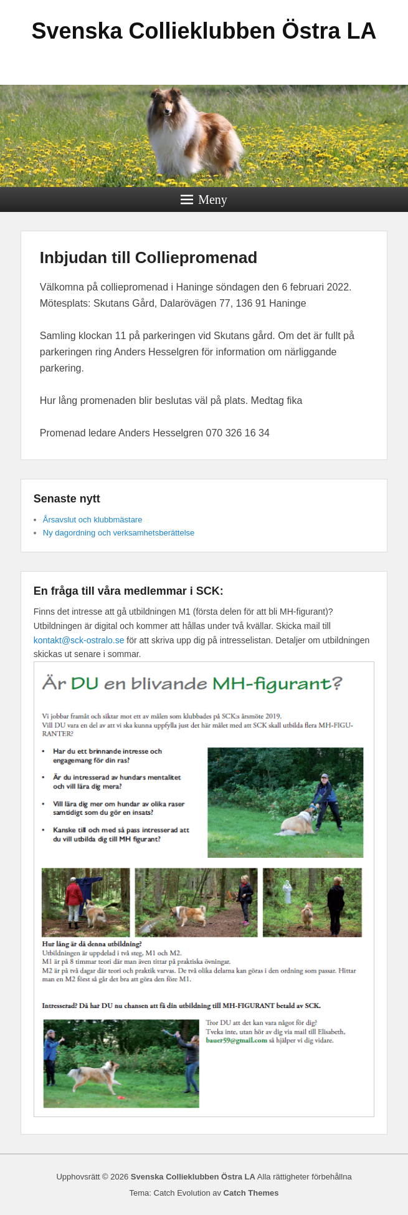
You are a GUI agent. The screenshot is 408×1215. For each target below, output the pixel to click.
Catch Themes (251, 1193)
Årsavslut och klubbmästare (93, 519)
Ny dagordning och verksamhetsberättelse (119, 532)
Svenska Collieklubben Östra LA (203, 31)
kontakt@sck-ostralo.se (79, 640)
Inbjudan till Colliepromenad (149, 257)
